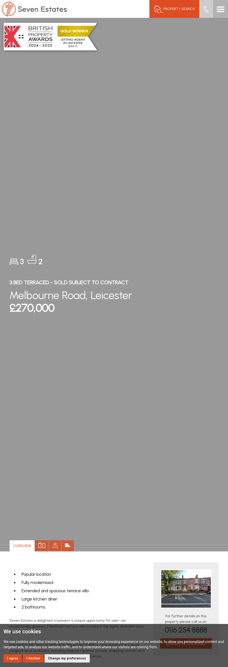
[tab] (55, 545)
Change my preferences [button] (67, 658)
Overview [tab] (22, 545)
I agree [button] (12, 658)
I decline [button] (33, 658)
